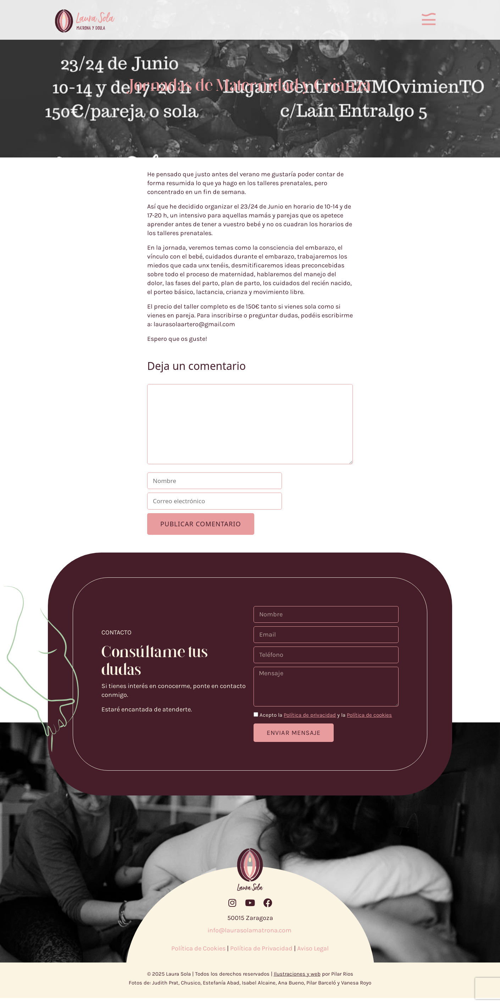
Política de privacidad (310, 721)
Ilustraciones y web (297, 980)
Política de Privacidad (261, 954)
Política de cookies (369, 721)
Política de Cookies (198, 954)
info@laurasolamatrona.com (250, 936)
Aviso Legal (313, 954)
